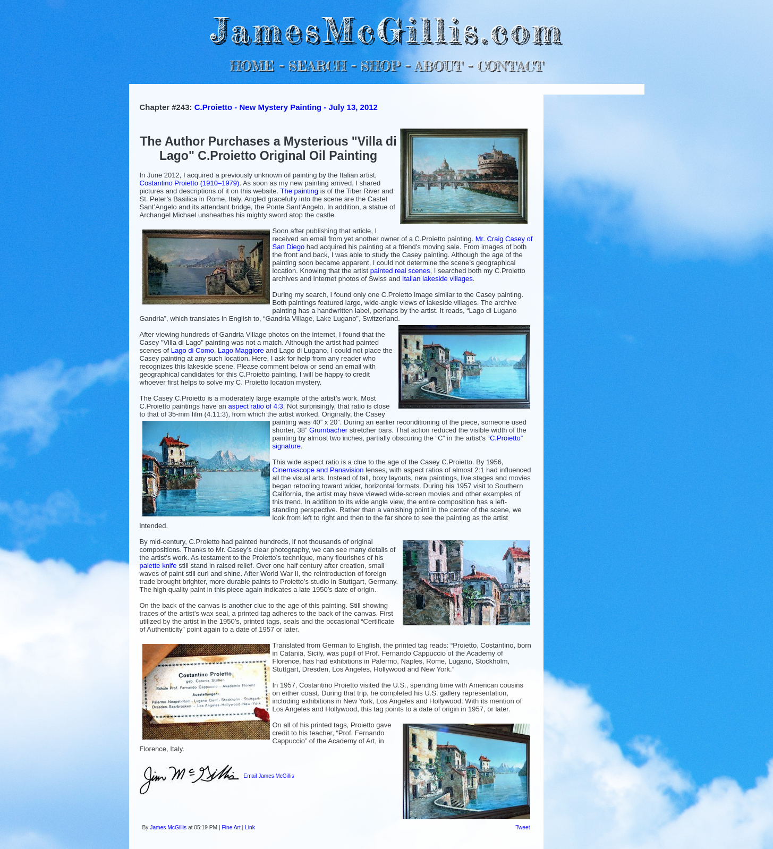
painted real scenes (400, 271)
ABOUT (438, 65)
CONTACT (510, 65)
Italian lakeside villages (437, 279)
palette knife (158, 566)
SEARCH (317, 65)
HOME (252, 65)
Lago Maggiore (241, 350)
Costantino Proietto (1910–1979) (190, 183)
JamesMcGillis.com (386, 29)
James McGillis (168, 827)
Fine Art (231, 827)
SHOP (380, 65)
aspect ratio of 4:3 (255, 406)
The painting (299, 191)
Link (250, 827)
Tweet (522, 827)
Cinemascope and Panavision (318, 470)
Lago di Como (192, 350)
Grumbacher (328, 430)
